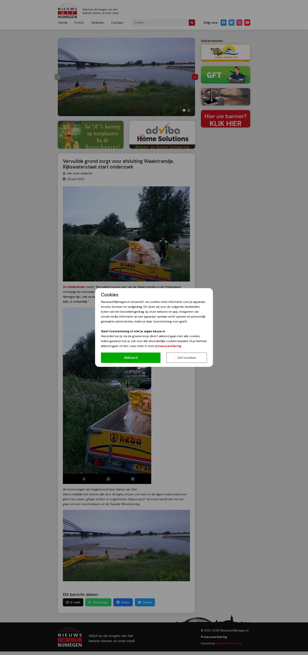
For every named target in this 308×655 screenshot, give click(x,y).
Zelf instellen (186, 358)
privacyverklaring (168, 346)
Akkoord (131, 357)
